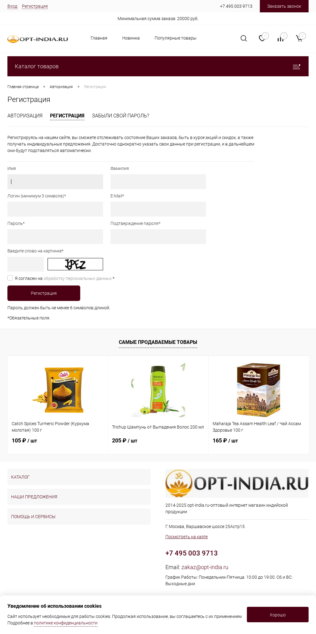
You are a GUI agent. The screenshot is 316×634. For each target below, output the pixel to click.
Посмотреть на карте (186, 536)
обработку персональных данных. (78, 278)
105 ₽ (24, 440)
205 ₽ (124, 440)
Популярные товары (176, 38)
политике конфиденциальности (66, 622)
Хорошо (278, 614)
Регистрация (35, 6)
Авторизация (25, 116)
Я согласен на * (64, 278)
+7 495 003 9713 (236, 6)
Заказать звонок (284, 6)
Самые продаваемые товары (158, 342)
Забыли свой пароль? (120, 116)
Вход (12, 6)
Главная (99, 38)
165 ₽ (225, 440)
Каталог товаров (158, 66)
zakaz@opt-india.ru (204, 567)
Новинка (131, 38)
